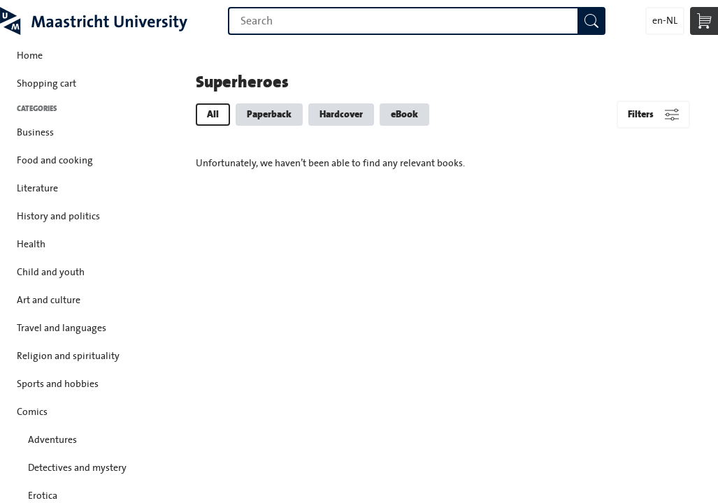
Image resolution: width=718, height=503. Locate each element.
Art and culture (48, 300)
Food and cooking (55, 160)
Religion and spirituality (68, 356)
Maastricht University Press (93, 21)
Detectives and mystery (77, 468)
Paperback (269, 113)
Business (35, 132)
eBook (404, 113)
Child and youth (51, 272)
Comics (32, 412)
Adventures (52, 440)
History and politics (58, 216)
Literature (37, 188)
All (213, 113)
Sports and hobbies (58, 384)
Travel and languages (61, 328)
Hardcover (341, 113)
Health (31, 244)
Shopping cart (46, 83)
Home (30, 55)
